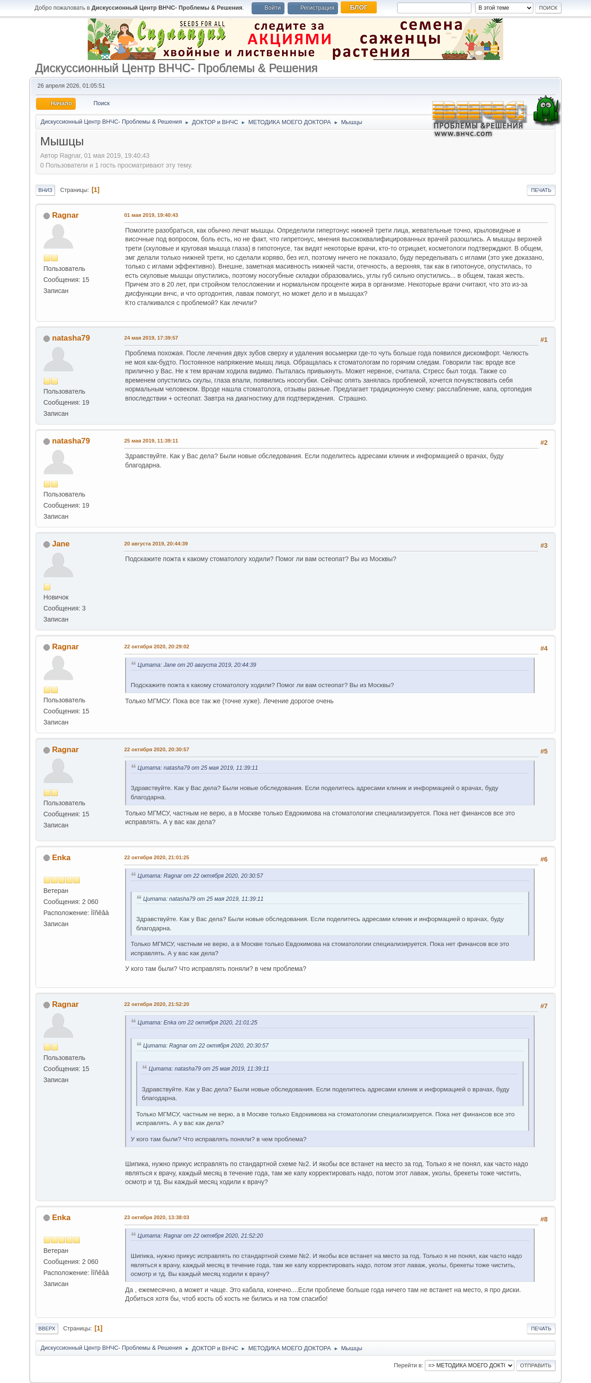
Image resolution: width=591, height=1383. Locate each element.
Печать (541, 190)
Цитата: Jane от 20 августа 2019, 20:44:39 (197, 665)
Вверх (46, 1328)
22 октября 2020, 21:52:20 (156, 1004)
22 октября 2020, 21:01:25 (156, 857)
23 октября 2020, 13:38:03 (156, 1217)
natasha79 (71, 338)
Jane (61, 543)
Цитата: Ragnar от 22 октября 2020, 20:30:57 (200, 876)
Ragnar (65, 215)
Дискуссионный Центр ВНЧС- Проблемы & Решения (176, 67)
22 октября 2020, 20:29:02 (156, 646)
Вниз (45, 190)
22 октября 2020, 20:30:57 (156, 749)
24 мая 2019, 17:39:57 (151, 338)
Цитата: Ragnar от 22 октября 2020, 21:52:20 (200, 1236)
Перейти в (408, 1365)
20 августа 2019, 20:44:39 (156, 543)
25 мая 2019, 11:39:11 (151, 440)
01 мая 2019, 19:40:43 (151, 215)
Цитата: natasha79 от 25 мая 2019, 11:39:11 (198, 768)
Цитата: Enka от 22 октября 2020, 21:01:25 (197, 1022)
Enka (61, 857)
